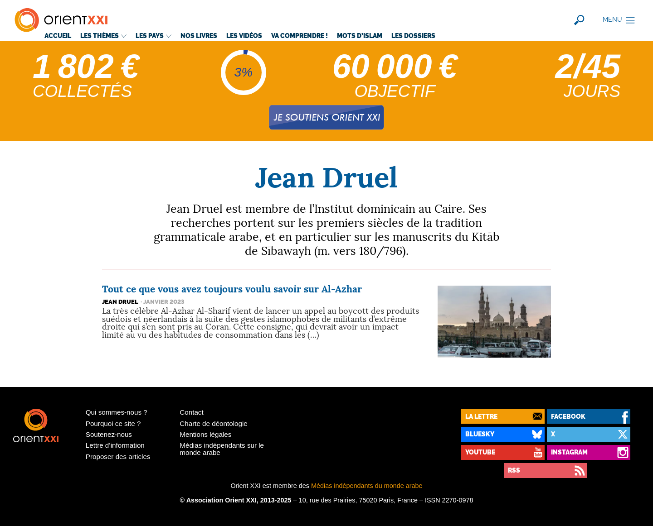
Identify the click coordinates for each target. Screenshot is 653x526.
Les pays (153, 35)
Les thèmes (103, 35)
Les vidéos (244, 35)
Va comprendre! (299, 35)
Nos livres (198, 35)
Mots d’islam (359, 35)
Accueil (57, 35)
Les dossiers (413, 35)
